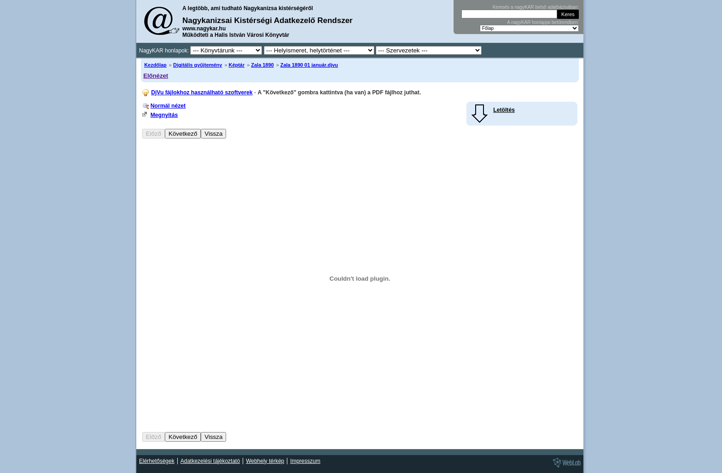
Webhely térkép (265, 461)
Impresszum (305, 461)
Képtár (237, 65)
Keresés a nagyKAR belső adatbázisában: (536, 7)
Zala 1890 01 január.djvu (309, 65)
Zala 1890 (262, 65)
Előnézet (155, 75)
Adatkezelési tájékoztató (210, 461)
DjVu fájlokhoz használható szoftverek (201, 92)
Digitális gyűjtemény (197, 65)
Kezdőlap (155, 65)
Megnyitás (164, 115)
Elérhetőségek (157, 461)
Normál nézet (168, 106)
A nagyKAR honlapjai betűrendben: (543, 22)
